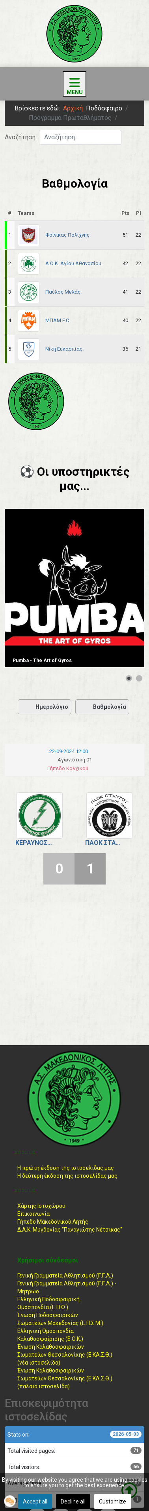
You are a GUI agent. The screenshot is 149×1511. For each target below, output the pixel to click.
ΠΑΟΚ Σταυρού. (103, 843)
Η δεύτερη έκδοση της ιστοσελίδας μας (67, 1176)
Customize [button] (112, 1501)
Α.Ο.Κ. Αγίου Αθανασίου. (73, 263)
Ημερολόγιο (44, 706)
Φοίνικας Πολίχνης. (68, 235)
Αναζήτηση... (22, 137)
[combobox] (80, 137)
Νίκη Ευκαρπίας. (64, 349)
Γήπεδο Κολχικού (67, 768)
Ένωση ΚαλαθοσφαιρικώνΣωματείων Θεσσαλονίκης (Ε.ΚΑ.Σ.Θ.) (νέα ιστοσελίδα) (64, 1355)
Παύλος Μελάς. (63, 292)
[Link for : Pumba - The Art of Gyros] (74, 588)
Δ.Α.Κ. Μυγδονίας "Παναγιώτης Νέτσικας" (69, 1229)
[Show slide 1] (129, 678)
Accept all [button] (35, 1501)
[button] (10, 1501)
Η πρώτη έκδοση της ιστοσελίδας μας (65, 1168)
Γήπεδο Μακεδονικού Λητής (52, 1222)
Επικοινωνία (33, 1214)
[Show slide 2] (139, 678)
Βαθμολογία (102, 706)
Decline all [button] (73, 1501)
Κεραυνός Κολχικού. (33, 843)
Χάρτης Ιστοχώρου (41, 1206)
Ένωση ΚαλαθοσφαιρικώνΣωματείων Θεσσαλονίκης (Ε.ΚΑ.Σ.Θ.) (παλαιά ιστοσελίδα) (64, 1378)
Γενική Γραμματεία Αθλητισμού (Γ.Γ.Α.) (65, 1275)
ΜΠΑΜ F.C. (57, 320)
